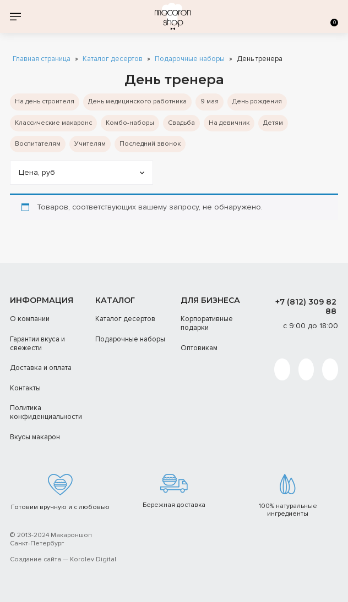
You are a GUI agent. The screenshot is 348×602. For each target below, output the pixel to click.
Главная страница (41, 59)
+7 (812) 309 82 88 (305, 306)
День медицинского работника (137, 101)
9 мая (209, 101)
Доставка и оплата (41, 367)
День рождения (257, 101)
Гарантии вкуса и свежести (37, 343)
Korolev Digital (93, 559)
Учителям (90, 144)
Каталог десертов (113, 59)
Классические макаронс (53, 123)
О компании (30, 318)
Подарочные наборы (190, 59)
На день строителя (44, 101)
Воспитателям (38, 144)
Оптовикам (199, 348)
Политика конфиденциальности (46, 412)
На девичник (229, 123)
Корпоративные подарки (207, 323)
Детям (273, 123)
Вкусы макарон (35, 437)
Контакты (25, 388)
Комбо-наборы (130, 123)
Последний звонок (150, 144)
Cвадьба (181, 123)
